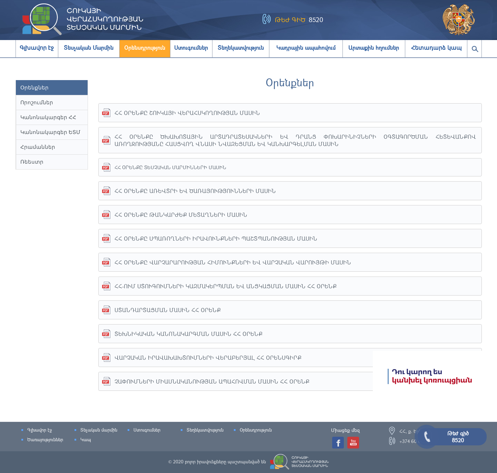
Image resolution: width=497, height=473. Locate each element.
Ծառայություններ (45, 439)
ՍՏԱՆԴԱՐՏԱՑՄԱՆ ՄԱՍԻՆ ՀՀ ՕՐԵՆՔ (168, 309)
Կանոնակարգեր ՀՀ (48, 117)
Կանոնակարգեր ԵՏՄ (50, 132)
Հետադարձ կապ (436, 48)
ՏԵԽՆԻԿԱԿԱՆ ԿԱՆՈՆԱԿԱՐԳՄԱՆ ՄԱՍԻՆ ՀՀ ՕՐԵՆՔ (188, 333)
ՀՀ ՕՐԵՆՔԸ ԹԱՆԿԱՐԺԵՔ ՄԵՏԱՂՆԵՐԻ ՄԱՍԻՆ (181, 214)
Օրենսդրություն (256, 430)
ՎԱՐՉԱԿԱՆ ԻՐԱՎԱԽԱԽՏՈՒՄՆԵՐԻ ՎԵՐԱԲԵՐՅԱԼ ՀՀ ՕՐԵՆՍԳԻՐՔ (208, 357)
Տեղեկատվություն (205, 430)
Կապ (85, 439)
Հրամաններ (37, 147)
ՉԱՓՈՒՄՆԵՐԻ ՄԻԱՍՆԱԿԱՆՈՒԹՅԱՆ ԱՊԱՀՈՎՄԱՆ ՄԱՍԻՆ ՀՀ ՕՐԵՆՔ (212, 381)
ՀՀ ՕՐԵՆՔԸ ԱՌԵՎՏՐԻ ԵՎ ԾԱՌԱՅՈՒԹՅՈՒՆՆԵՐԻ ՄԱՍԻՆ (195, 190)
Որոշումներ (36, 102)
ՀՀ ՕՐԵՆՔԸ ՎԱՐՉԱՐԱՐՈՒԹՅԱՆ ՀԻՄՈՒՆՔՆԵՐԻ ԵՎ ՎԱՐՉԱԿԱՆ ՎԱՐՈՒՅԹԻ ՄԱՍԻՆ (233, 262)
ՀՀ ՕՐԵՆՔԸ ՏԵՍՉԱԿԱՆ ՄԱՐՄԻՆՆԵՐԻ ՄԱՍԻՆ (170, 167)
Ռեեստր (31, 162)
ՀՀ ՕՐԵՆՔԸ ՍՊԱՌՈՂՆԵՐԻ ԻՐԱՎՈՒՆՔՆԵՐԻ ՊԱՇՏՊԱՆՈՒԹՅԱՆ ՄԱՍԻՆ (216, 238)
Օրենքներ (34, 87)
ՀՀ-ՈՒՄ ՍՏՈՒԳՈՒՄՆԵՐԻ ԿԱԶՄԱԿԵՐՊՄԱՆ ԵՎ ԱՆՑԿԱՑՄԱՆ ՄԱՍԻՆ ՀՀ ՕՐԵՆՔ (226, 286)
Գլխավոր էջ (37, 48)
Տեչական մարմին (98, 430)
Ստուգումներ (146, 430)
